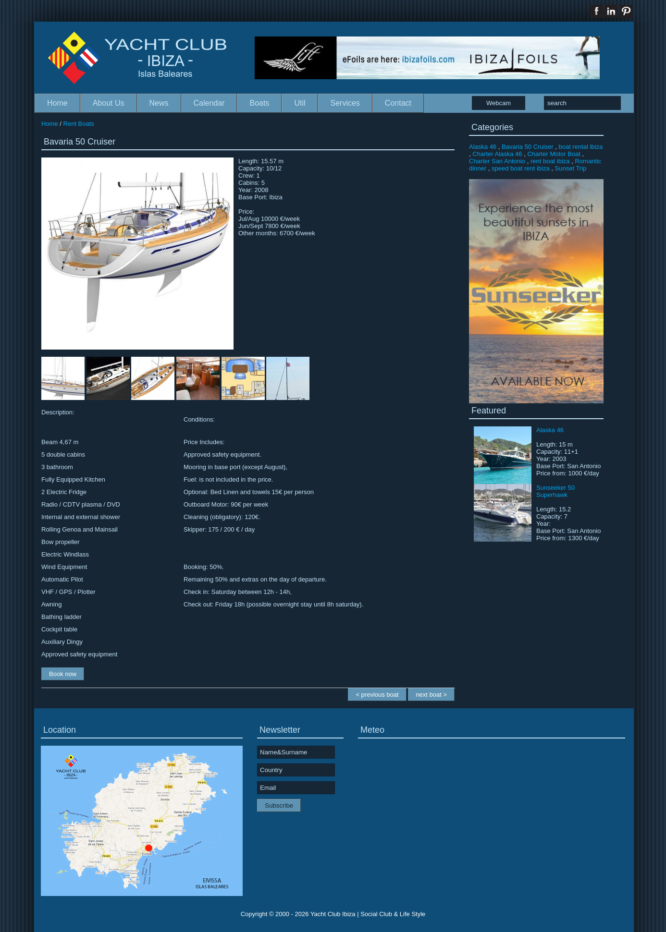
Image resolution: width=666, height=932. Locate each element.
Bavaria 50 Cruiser (528, 146)
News (159, 103)
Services (344, 103)
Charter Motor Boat (553, 153)
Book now (62, 674)
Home (57, 103)
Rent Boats (78, 123)
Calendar (209, 103)
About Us (108, 103)
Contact (398, 103)
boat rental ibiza (580, 146)
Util (299, 103)
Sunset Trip (571, 168)
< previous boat (377, 694)
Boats (259, 103)
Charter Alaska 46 (497, 153)
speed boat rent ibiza (521, 168)
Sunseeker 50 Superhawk (555, 491)
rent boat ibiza (550, 161)
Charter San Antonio (497, 161)
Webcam (498, 103)
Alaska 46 (482, 146)
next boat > (431, 694)
